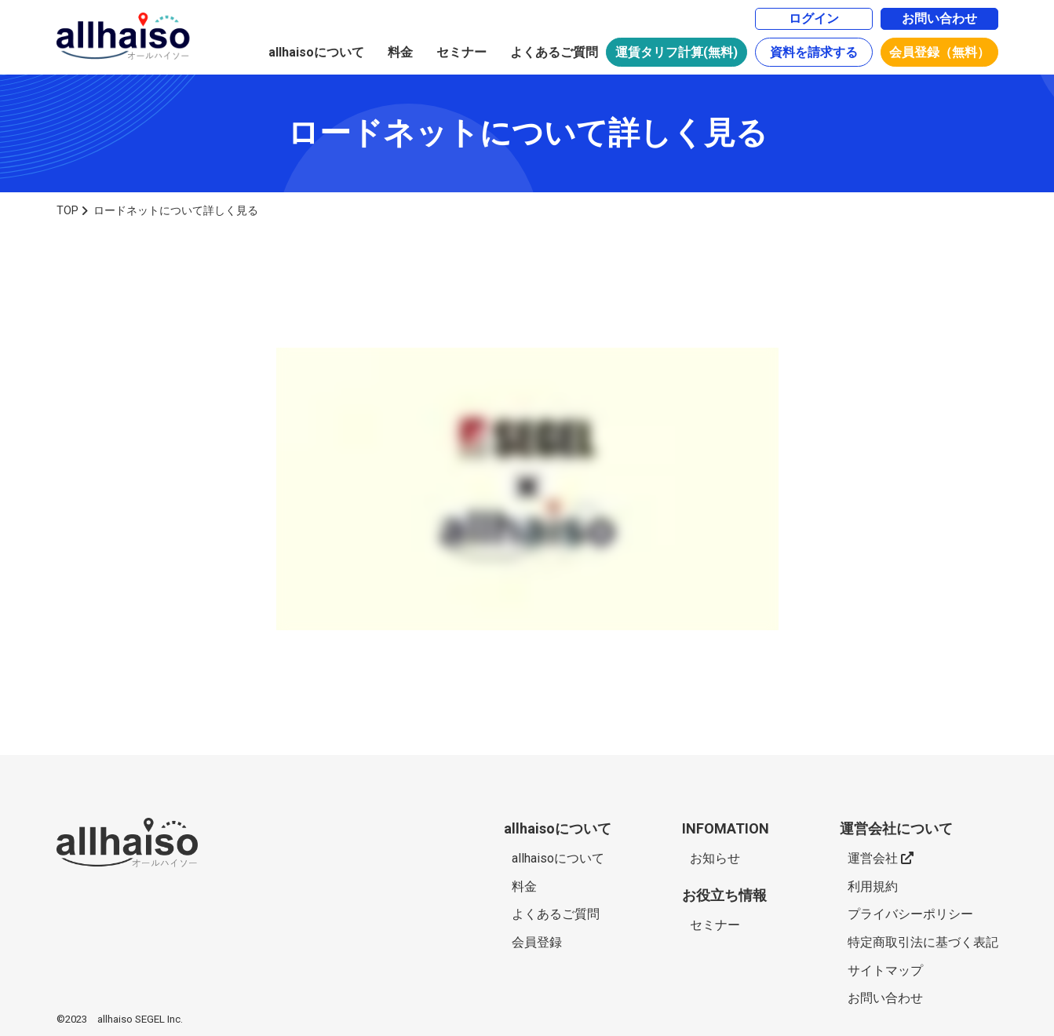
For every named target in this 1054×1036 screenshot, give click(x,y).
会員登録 (537, 942)
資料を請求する (814, 52)
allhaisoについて (316, 52)
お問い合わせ (939, 18)
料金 (400, 52)
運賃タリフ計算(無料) (676, 52)
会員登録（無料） (939, 52)
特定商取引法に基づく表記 (923, 942)
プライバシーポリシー (910, 913)
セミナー (461, 52)
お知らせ (715, 858)
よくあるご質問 (554, 52)
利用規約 (873, 886)
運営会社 (881, 858)
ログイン (814, 18)
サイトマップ (885, 970)
